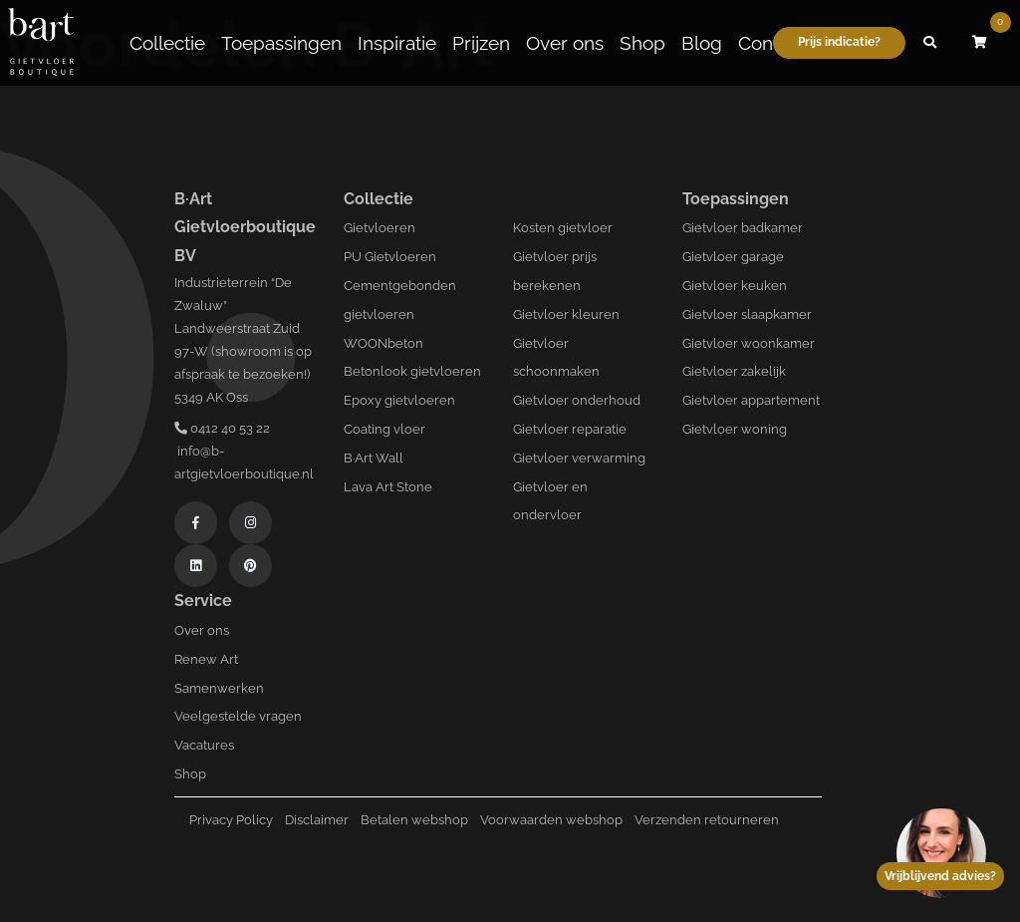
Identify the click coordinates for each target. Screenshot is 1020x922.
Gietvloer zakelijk (734, 371)
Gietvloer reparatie (570, 429)
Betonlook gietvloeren (412, 371)
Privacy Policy (231, 819)
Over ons (565, 43)
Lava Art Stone (388, 486)
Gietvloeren (379, 227)
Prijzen (481, 43)
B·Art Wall (373, 458)
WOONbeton (383, 343)
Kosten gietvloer (563, 227)
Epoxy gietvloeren (399, 400)
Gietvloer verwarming (579, 458)
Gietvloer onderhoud (576, 400)
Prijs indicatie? (839, 42)
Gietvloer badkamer (742, 227)
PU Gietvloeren (390, 256)
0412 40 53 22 (222, 428)
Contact (771, 43)
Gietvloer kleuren (566, 314)
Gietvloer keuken (734, 285)
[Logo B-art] (41, 43)
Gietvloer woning (734, 429)
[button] (930, 43)
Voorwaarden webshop (551, 819)
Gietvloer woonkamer (748, 343)
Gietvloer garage (733, 256)
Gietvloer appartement (751, 400)
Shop (642, 43)
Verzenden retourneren (707, 819)
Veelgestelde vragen (238, 716)
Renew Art (206, 659)
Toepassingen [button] (281, 43)
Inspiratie (397, 43)
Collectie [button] (167, 43)
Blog (701, 43)
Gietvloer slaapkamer (747, 314)
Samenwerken (219, 688)
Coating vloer (384, 429)
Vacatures (204, 745)
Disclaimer (317, 819)
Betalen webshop (414, 819)
